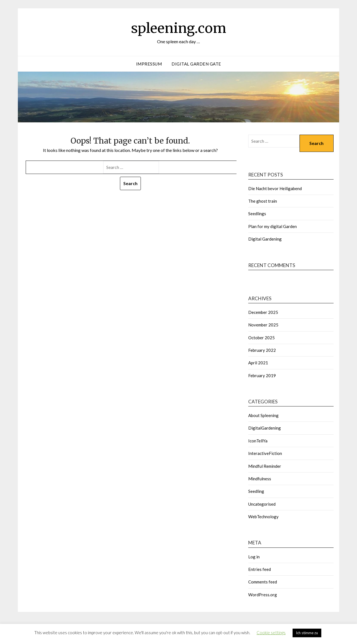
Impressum (149, 63)
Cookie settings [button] (271, 632)
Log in (254, 556)
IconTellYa (257, 440)
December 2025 (263, 312)
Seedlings (257, 213)
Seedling (256, 491)
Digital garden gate (196, 63)
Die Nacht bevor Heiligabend (275, 188)
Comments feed (262, 581)
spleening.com (178, 28)
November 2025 (263, 324)
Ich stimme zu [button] (307, 633)
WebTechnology (263, 516)
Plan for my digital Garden (272, 226)
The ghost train (262, 200)
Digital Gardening (265, 238)
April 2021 (258, 362)
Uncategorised (262, 504)
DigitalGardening (264, 427)
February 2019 (262, 375)
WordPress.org (262, 594)
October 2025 (261, 337)
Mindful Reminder (264, 466)
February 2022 (262, 350)
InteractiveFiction (265, 453)
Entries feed (259, 569)
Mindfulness (259, 478)
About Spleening (263, 415)
